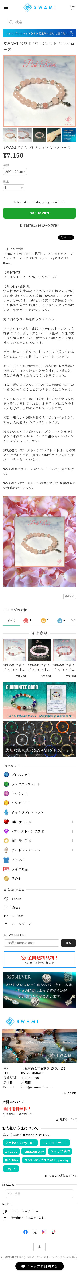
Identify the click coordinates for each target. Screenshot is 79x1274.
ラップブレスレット (26, 784)
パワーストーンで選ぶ (28, 831)
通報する (69, 596)
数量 (6, 181)
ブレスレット (21, 775)
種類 (6, 165)
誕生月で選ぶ (21, 841)
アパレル (18, 860)
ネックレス (20, 794)
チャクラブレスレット (28, 812)
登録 (68, 943)
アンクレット (21, 803)
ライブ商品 (20, 869)
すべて (11, 620)
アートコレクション (26, 850)
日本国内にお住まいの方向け (39, 225)
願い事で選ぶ (21, 822)
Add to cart (40, 213)
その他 (16, 879)
